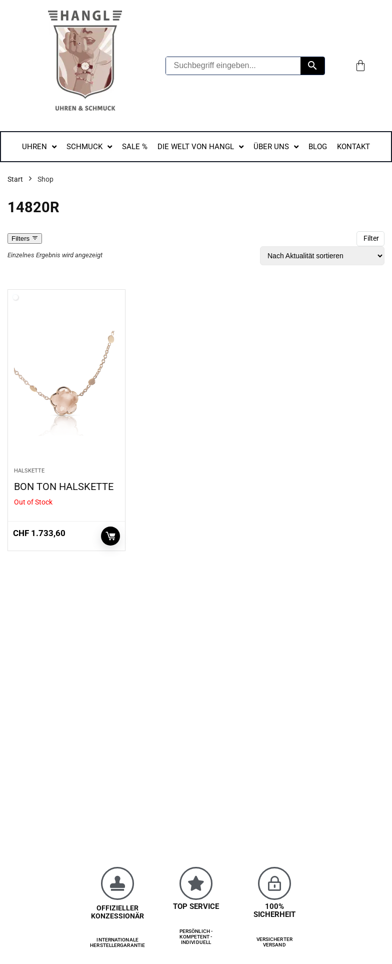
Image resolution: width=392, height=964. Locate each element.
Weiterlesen (110, 536)
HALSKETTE (29, 470)
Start (15, 179)
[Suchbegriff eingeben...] (233, 66)
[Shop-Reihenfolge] (322, 255)
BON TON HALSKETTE (64, 486)
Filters (25, 238)
